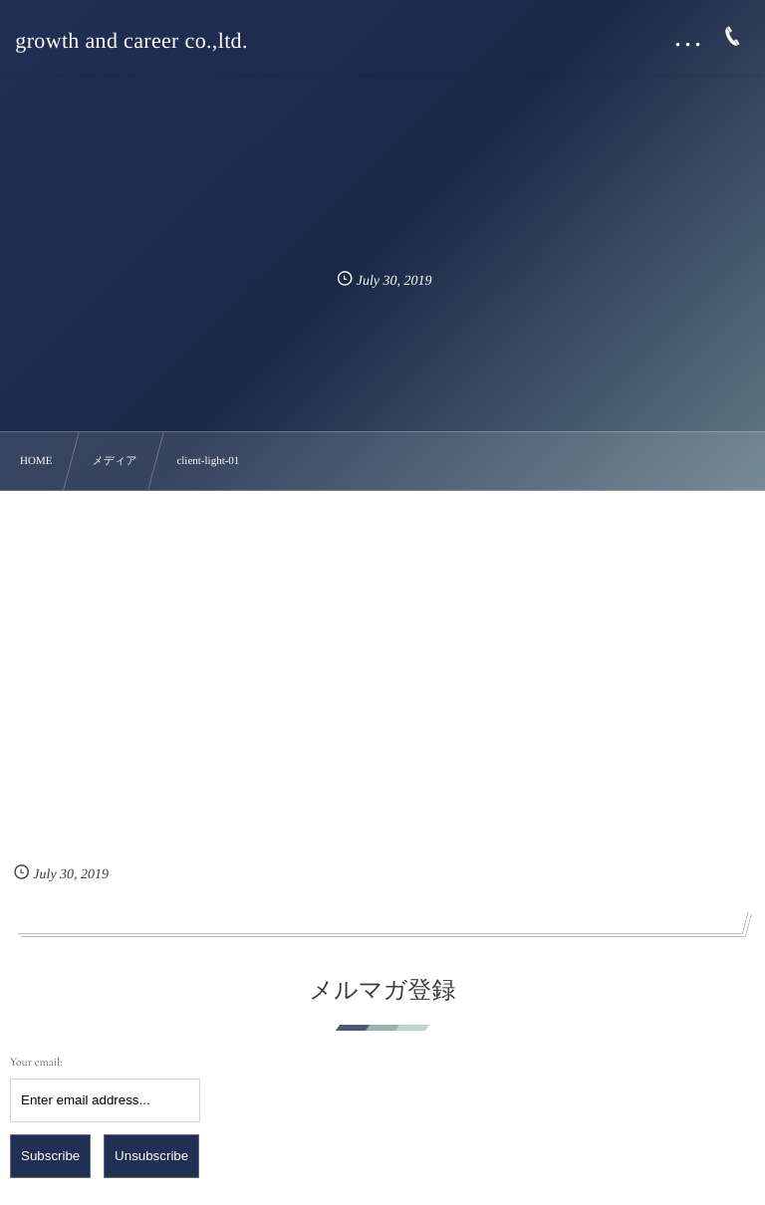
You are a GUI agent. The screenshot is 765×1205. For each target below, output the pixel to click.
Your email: (36, 1063)
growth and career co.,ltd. (131, 41)
